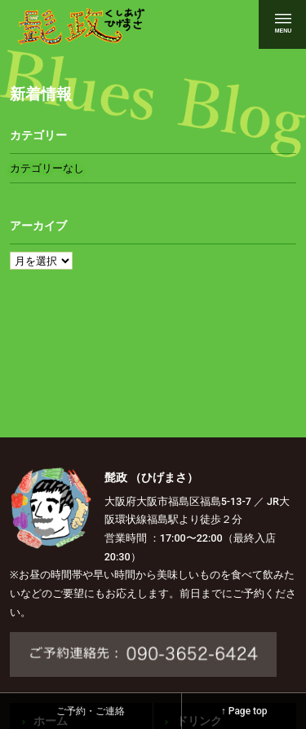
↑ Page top (244, 711)
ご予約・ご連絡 (90, 711)
